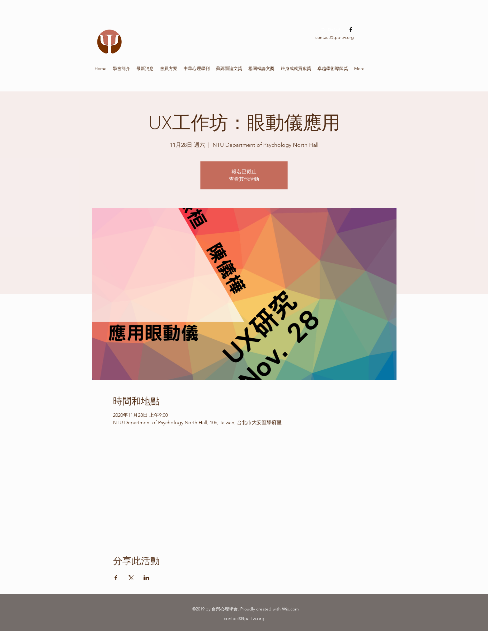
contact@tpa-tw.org (334, 37)
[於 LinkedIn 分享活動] (146, 577)
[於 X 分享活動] (131, 577)
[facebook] (351, 29)
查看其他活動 (244, 179)
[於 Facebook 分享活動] (116, 577)
